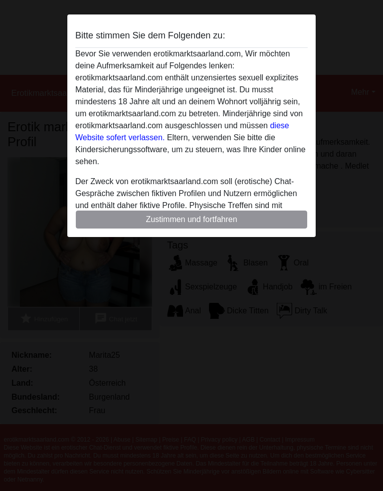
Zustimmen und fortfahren (191, 219)
